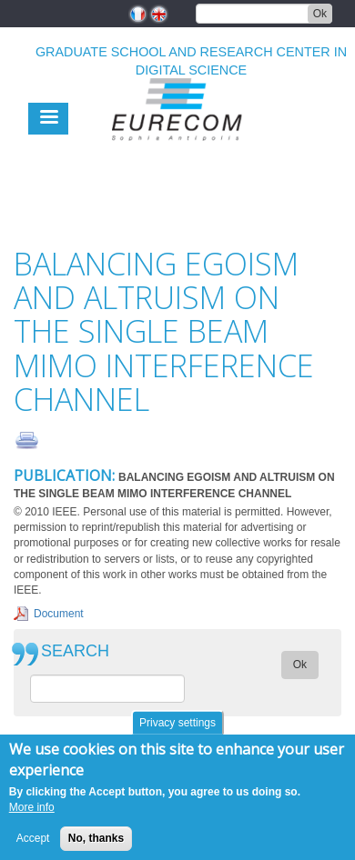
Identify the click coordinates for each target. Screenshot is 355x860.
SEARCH (75, 651)
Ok (320, 13)
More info (32, 815)
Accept (33, 846)
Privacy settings (177, 731)
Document (59, 613)
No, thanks (96, 846)
